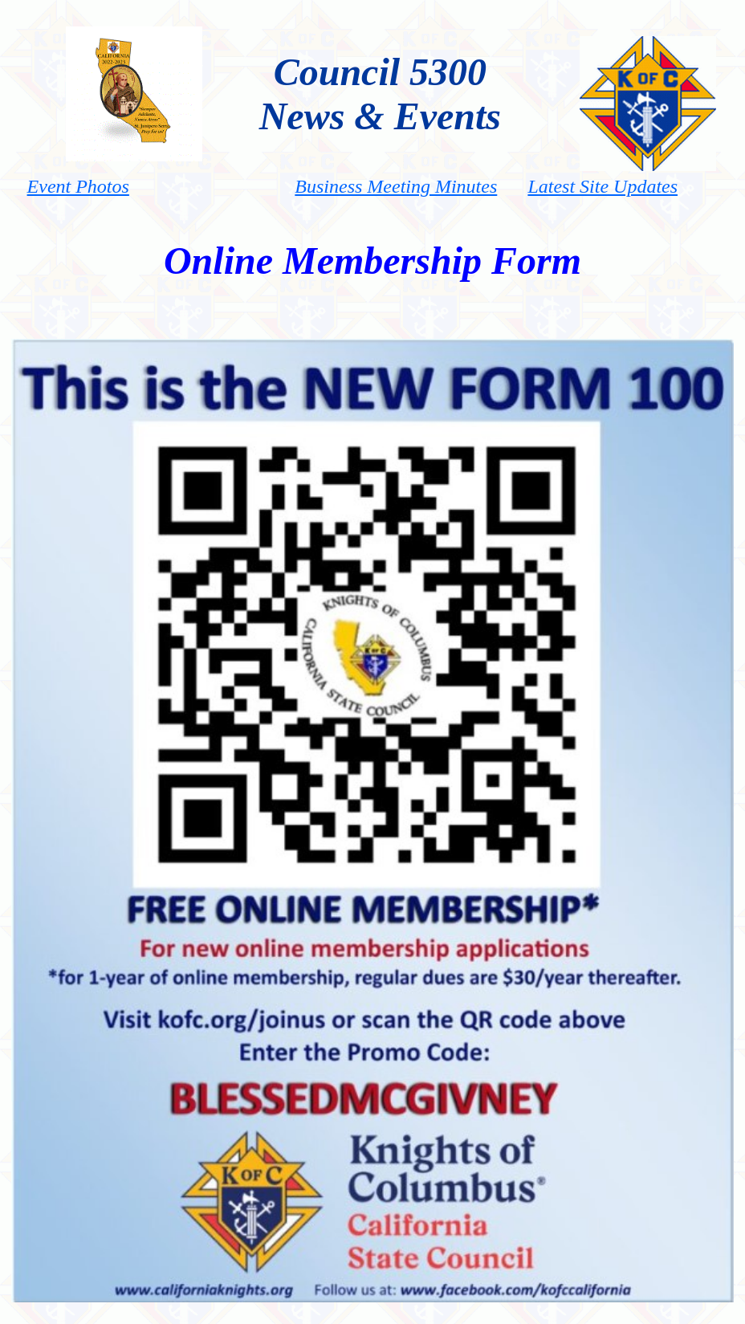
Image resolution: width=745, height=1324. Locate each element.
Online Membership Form (372, 260)
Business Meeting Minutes (396, 186)
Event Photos (78, 186)
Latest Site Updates (602, 186)
